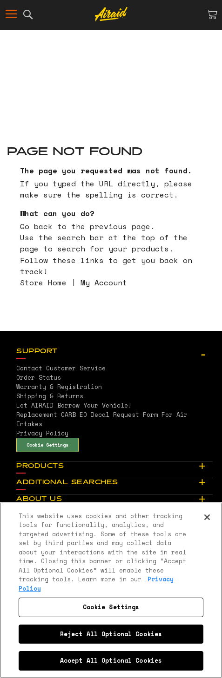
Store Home (43, 282)
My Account (104, 282)
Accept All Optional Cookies (111, 660)
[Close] (207, 517)
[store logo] (111, 14)
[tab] (114, 351)
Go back (36, 226)
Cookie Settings (47, 444)
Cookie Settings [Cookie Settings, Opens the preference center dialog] (111, 607)
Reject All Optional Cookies (111, 634)
